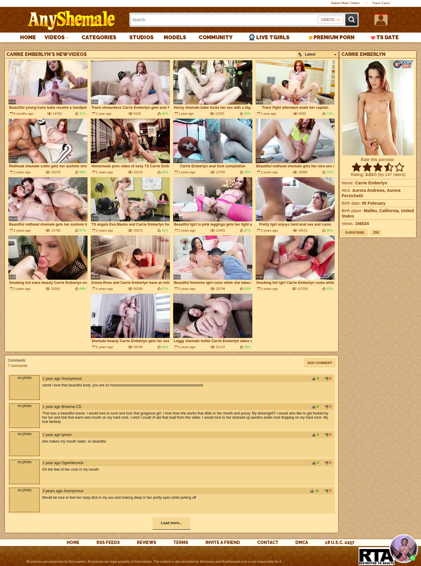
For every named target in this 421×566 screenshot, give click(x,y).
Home (28, 37)
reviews (146, 542)
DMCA (301, 542)
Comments (16, 360)
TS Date (387, 37)
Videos (54, 37)
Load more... (171, 523)
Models (175, 37)
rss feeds (108, 542)
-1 (325, 379)
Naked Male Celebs (345, 3)
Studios (141, 37)
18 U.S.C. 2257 (339, 542)
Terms (180, 542)
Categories (99, 37)
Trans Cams (381, 3)
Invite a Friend (222, 542)
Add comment (319, 363)
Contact (267, 542)
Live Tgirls (272, 37)
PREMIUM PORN (334, 37)
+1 (313, 379)
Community (216, 37)
